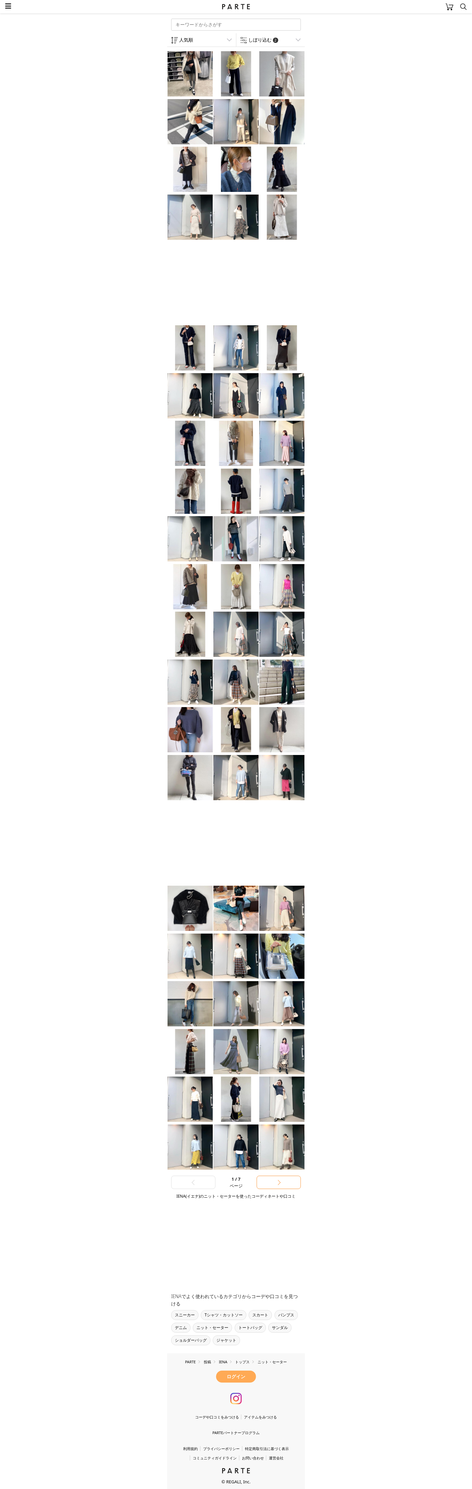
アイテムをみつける (260, 1417)
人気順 (186, 40)
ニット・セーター (212, 1327)
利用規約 (190, 1448)
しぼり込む (263, 40)
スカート (260, 1315)
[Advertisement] (220, 283)
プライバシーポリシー (221, 1448)
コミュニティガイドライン (215, 1457)
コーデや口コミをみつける (217, 1417)
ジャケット (226, 1340)
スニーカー (185, 1315)
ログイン (236, 1376)
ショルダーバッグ (191, 1340)
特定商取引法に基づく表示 (267, 1448)
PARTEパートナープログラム (236, 1432)
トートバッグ (250, 1327)
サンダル (280, 1327)
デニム (181, 1327)
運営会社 (276, 1457)
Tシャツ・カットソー (223, 1315)
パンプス (286, 1315)
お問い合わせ (253, 1457)
